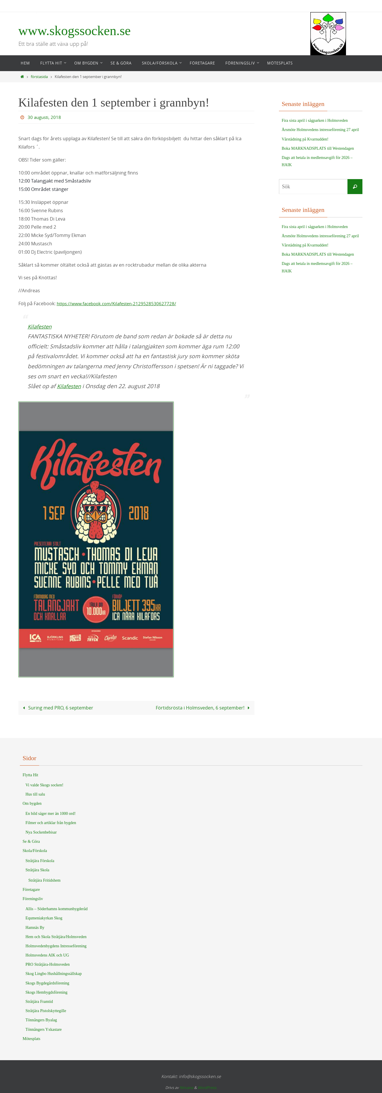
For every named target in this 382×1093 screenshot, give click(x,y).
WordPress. (207, 1087)
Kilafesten (41, 326)
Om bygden (32, 803)
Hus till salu (35, 794)
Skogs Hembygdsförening (47, 992)
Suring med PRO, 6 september (57, 708)
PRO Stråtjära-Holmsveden (48, 964)
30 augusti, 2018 (45, 117)
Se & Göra (31, 841)
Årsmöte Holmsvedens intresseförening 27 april (320, 130)
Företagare (31, 889)
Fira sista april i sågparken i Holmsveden (315, 120)
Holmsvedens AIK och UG (47, 955)
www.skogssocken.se (74, 30)
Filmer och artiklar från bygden (51, 823)
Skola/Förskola (35, 850)
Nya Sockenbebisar (41, 832)
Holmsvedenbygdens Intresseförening (56, 946)
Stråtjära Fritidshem (44, 880)
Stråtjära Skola (38, 870)
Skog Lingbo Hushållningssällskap (54, 973)
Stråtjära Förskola (40, 860)
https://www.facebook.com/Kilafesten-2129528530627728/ (119, 303)
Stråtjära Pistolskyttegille (46, 1010)
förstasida (39, 76)
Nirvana (186, 1087)
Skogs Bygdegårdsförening (47, 983)
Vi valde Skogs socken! (45, 785)
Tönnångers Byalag (41, 1020)
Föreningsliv (33, 898)
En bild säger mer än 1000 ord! (51, 813)
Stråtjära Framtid (39, 1001)
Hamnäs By (35, 927)
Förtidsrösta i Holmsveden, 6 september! (204, 708)
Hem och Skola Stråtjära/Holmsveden (56, 936)
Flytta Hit (30, 775)
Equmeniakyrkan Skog (44, 918)
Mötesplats (31, 1038)
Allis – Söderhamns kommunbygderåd (57, 908)
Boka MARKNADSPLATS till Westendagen (318, 148)
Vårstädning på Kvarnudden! (305, 139)
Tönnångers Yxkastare (44, 1029)
